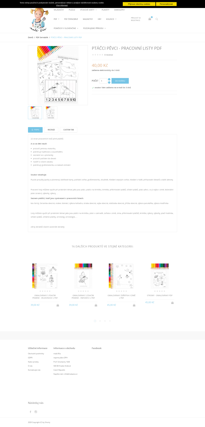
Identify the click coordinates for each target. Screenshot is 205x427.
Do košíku (120, 81)
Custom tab (68, 130)
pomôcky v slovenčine (65, 28)
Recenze (51, 130)
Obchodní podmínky (36, 353)
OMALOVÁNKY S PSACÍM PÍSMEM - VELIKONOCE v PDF (45, 296)
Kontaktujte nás (34, 370)
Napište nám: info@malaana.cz (65, 374)
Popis (36, 130)
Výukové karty (87, 10)
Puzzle (72, 10)
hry (99, 19)
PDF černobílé (71, 19)
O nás (30, 366)
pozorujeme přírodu (93, 28)
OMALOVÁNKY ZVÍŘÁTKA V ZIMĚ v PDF (121, 296)
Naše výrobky (33, 362)
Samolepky (119, 10)
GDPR (30, 357)
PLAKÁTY (105, 10)
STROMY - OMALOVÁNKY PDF (159, 295)
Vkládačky (59, 10)
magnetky (88, 19)
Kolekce (110, 19)
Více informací (62, 5)
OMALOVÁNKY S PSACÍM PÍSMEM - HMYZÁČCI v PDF (83, 296)
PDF (56, 19)
